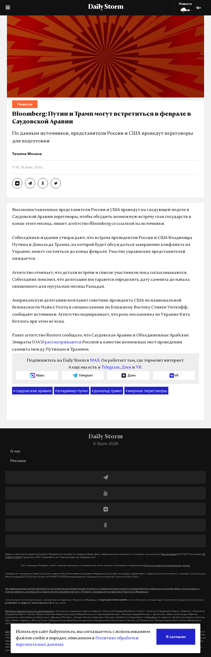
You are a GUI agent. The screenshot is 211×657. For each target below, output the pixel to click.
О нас (15, 451)
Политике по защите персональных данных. (167, 565)
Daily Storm (105, 7)
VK (139, 367)
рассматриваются (63, 342)
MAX (94, 361)
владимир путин (71, 390)
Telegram (110, 367)
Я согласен (176, 636)
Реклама (18, 460)
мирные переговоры (146, 390)
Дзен (126, 367)
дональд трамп (107, 390)
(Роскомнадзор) (169, 554)
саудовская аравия (32, 390)
